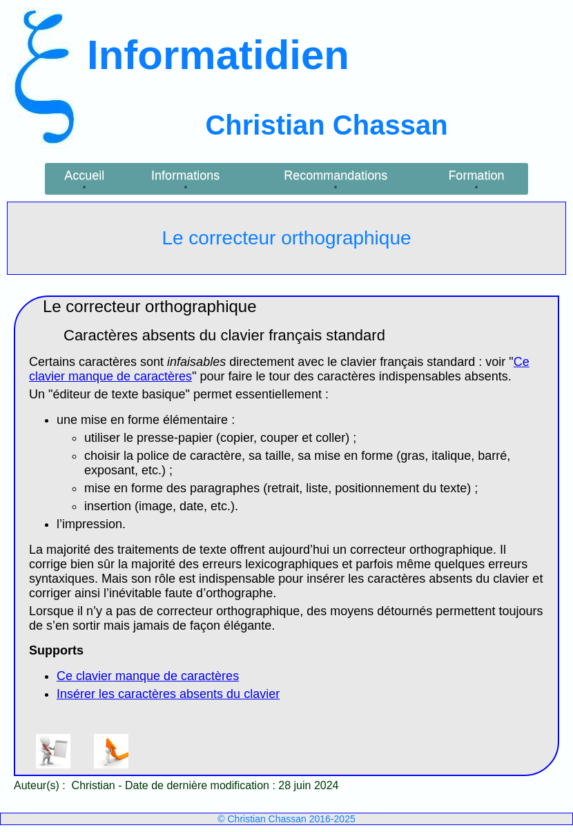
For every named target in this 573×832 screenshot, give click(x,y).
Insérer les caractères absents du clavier (168, 694)
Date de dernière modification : (201, 785)
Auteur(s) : (41, 785)
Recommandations (335, 175)
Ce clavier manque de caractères (148, 676)
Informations (185, 175)
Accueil (84, 175)
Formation (476, 175)
